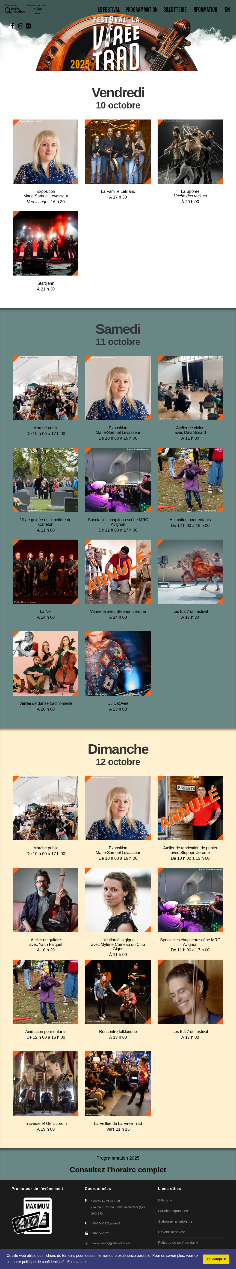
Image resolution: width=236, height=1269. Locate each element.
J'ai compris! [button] (216, 1259)
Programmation (142, 10)
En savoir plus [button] (79, 1262)
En (227, 10)
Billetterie (175, 10)
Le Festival (109, 10)
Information (205, 10)
